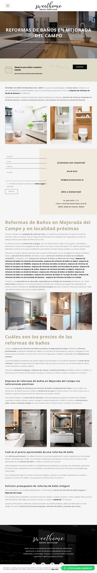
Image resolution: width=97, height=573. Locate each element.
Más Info (54, 569)
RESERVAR (79, 67)
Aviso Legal (40, 184)
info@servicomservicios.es (71, 180)
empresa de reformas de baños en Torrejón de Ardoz (56, 275)
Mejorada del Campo (13, 493)
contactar (57, 499)
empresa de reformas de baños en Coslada (63, 277)
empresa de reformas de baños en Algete (57, 269)
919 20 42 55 (71, 171)
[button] (78, 568)
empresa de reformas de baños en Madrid (56, 272)
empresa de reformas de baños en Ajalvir (61, 261)
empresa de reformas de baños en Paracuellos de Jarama (55, 266)
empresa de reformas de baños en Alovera (49, 264)
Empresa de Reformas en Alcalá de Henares (32, 42)
